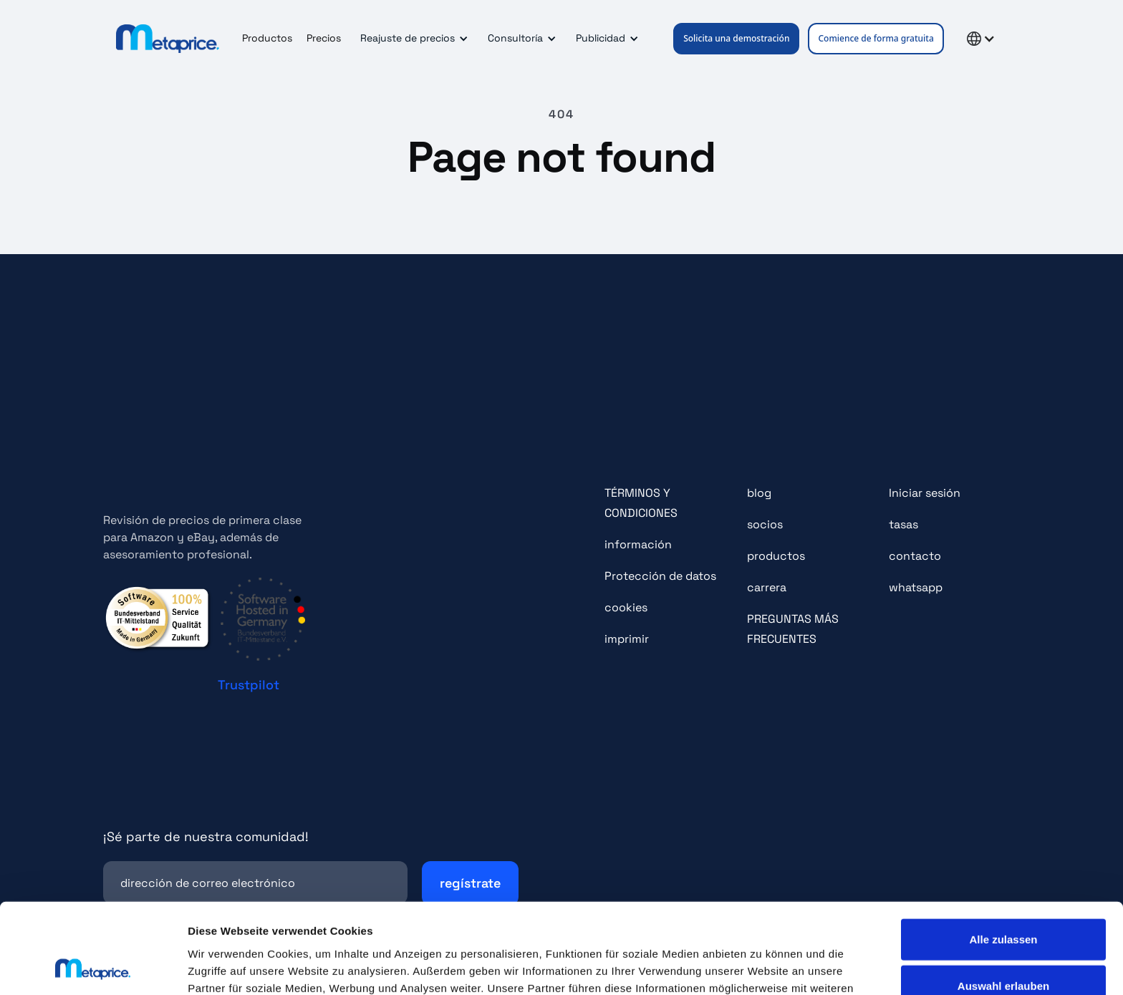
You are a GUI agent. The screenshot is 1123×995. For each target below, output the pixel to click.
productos (776, 555)
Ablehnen (1003, 948)
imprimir (626, 638)
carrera (766, 587)
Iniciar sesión (924, 492)
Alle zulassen (1003, 854)
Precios (324, 37)
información (638, 544)
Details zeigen (762, 967)
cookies (625, 607)
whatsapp (916, 587)
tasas (903, 524)
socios (765, 524)
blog (759, 492)
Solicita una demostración (736, 38)
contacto (915, 555)
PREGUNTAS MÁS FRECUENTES (793, 628)
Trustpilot (248, 684)
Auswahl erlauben (1003, 902)
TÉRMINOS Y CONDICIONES (641, 502)
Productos (267, 37)
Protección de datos (660, 575)
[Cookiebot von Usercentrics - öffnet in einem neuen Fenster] (92, 967)
